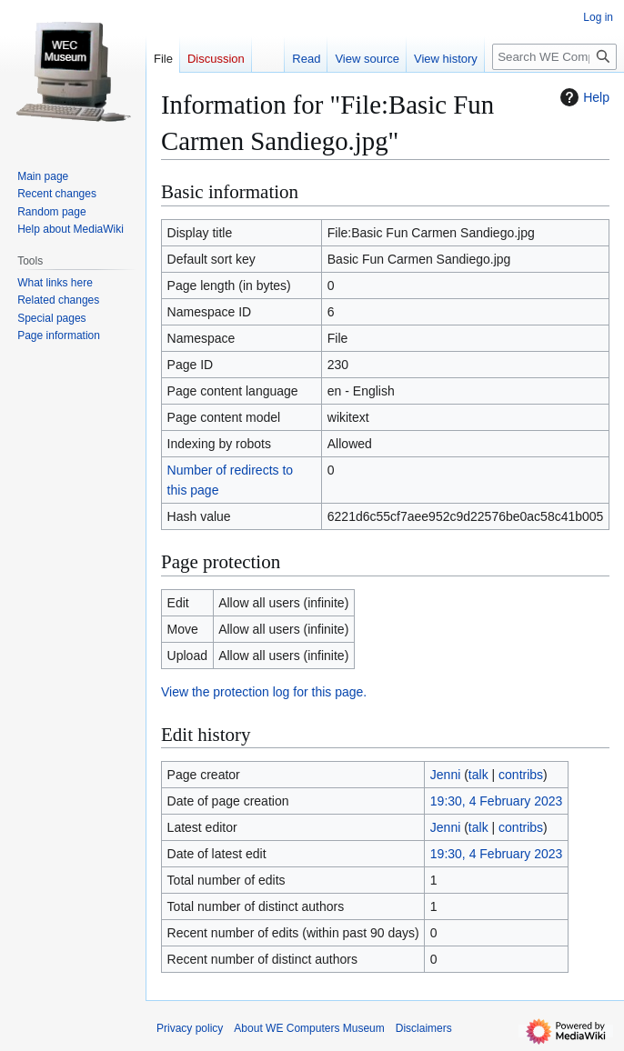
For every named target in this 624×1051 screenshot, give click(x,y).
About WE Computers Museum (309, 1028)
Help (582, 97)
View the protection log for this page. (264, 692)
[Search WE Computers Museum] (554, 57)
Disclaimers (424, 1028)
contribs (520, 774)
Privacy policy (189, 1028)
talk (478, 774)
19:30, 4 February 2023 (496, 801)
